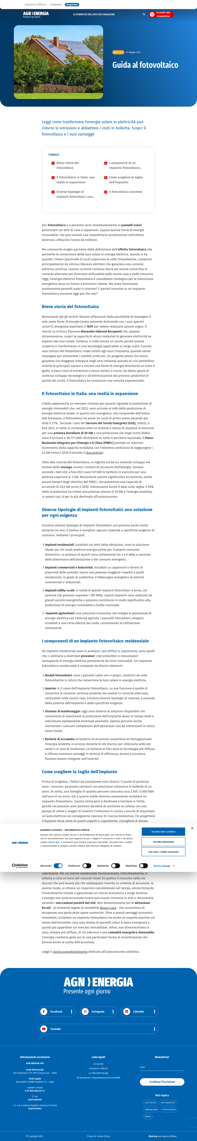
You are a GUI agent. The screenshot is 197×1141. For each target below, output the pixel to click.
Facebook (51, 1011)
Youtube (50, 1028)
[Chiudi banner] (192, 1097)
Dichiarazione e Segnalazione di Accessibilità (98, 1077)
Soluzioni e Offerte (35, 4)
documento (94, 452)
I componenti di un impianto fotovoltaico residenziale (124, 168)
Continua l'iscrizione (162, 1082)
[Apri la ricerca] (144, 14)
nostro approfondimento (70, 952)
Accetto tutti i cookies (163, 1100)
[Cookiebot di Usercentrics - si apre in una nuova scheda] (19, 1135)
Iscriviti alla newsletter (163, 14)
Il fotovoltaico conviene (125, 192)
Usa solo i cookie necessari (163, 1120)
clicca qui (53, 1111)
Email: (143, 1067)
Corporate (56, 4)
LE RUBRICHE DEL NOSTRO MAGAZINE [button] (94, 14)
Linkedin (133, 1011)
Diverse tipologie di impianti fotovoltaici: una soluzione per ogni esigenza (76, 196)
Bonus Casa (108, 908)
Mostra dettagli (162, 1135)
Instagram (93, 1011)
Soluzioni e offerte (98, 1068)
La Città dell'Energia (98, 1073)
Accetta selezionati (163, 1111)
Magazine (72, 4)
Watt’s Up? (118, 52)
